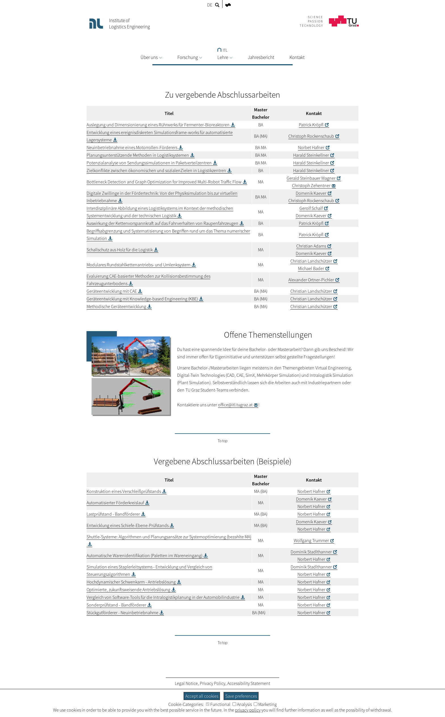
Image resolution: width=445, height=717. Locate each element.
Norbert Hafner (311, 491)
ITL (222, 50)
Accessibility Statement (248, 683)
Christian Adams (311, 246)
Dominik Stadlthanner (311, 552)
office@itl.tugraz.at (235, 404)
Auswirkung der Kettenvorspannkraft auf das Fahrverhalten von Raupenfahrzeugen (162, 223)
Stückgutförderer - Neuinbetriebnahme (122, 612)
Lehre (224, 57)
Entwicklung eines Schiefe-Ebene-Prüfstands (128, 525)
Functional (218, 704)
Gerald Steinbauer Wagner (311, 178)
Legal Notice (186, 683)
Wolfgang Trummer (311, 540)
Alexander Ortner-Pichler (311, 280)
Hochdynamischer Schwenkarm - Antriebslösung (131, 582)
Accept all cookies (201, 696)
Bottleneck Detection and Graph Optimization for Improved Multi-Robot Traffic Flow (164, 182)
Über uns (151, 57)
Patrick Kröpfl (311, 124)
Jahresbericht (261, 57)
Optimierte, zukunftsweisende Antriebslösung (128, 589)
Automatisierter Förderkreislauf (115, 502)
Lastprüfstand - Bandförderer (113, 514)
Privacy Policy (212, 683)
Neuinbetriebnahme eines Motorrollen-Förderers (132, 147)
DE (209, 5)
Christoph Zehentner (311, 185)
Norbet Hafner (311, 147)
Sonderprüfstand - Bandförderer (116, 605)
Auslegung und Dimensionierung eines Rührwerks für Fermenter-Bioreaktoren (158, 124)
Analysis (242, 704)
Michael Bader (311, 268)
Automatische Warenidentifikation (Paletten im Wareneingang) (144, 555)
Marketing (265, 704)
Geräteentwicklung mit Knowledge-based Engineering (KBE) (142, 299)
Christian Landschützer (311, 261)
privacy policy (248, 710)
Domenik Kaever (311, 193)
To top (223, 440)
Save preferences (241, 696)
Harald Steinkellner (311, 155)
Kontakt (297, 57)
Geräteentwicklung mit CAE (112, 291)
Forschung (189, 57)
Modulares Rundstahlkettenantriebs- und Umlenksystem (138, 264)
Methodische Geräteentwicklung (116, 306)
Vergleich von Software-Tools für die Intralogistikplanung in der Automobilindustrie (163, 597)
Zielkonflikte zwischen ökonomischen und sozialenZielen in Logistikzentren (156, 170)
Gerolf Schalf (311, 208)
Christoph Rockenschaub (311, 136)
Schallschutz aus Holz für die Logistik (120, 249)
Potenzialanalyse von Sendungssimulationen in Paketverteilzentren (149, 163)
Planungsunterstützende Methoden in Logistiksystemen (138, 155)
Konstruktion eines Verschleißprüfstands (124, 491)
